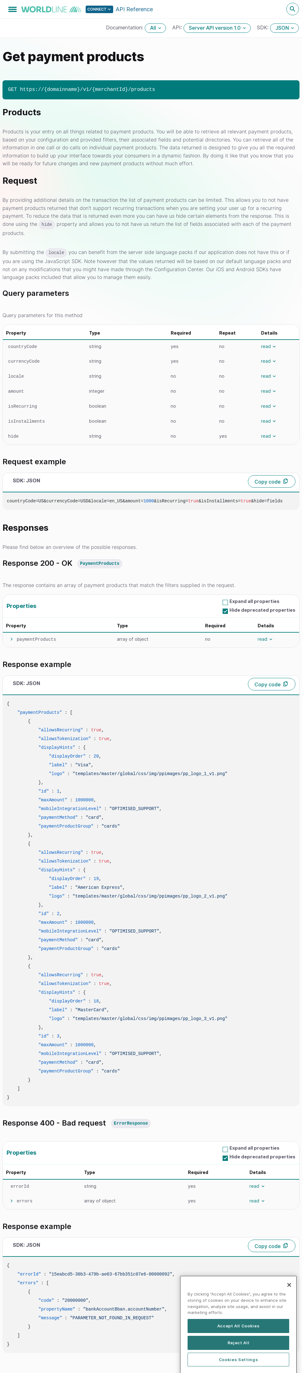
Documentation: (125, 27)
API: (178, 27)
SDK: (263, 27)
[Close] (289, 1302)
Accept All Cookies (238, 1342)
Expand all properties (254, 601)
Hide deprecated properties (262, 610)
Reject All (238, 1359)
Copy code (267, 482)
